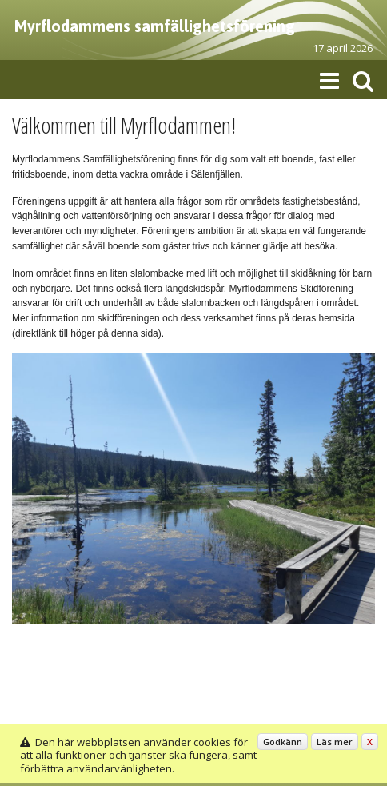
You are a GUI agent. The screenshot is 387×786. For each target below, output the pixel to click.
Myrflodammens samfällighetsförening (154, 26)
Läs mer (335, 742)
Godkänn (282, 742)
